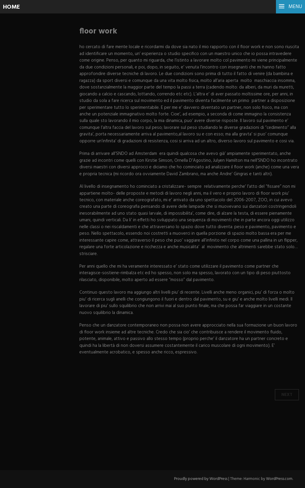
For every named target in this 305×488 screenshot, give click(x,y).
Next (286, 394)
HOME (11, 7)
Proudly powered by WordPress (200, 479)
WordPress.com (279, 479)
